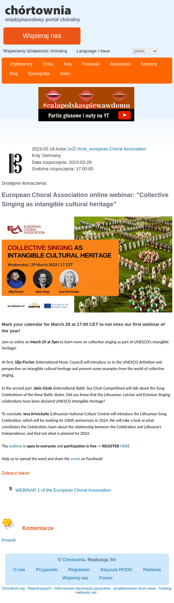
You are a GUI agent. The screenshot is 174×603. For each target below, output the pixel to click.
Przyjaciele (47, 569)
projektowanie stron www (135, 588)
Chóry (47, 64)
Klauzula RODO (116, 569)
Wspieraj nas (42, 35)
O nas (19, 569)
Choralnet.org (13, 588)
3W (112, 559)
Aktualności (120, 64)
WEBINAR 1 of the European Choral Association (63, 490)
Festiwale (91, 64)
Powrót (8, 540)
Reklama (152, 569)
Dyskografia (39, 73)
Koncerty (149, 64)
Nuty (68, 64)
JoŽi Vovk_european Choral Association (106, 148)
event (76, 458)
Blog (14, 73)
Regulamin (79, 569)
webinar (16, 446)
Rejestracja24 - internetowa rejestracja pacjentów (69, 588)
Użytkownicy (21, 64)
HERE (125, 446)
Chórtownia (74, 559)
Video (65, 73)
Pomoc (106, 577)
